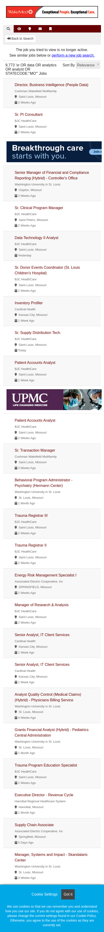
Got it (68, 894)
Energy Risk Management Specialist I (45, 575)
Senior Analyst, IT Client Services (42, 635)
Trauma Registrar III (31, 516)
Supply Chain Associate (34, 825)
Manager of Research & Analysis (41, 605)
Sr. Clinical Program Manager (39, 208)
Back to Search (20, 38)
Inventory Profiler (29, 303)
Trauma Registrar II (30, 545)
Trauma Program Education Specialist (46, 765)
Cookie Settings (45, 894)
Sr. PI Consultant (28, 114)
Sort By (69, 65)
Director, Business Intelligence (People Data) (51, 85)
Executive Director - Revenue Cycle (44, 795)
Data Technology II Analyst (36, 238)
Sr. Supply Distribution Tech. (38, 333)
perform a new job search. (73, 55)
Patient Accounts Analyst (35, 363)
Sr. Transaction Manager (35, 450)
